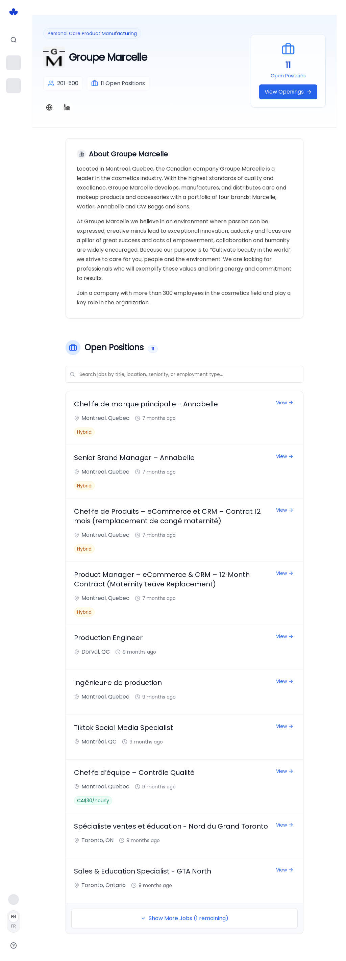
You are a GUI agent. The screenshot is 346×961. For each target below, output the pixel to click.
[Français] (13, 921)
